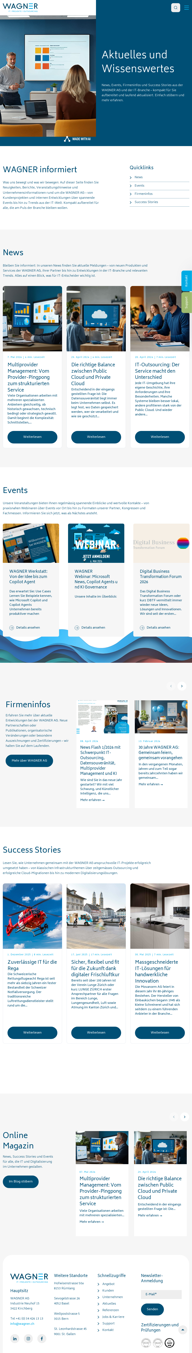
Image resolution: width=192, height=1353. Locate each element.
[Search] (175, 7)
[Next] (181, 686)
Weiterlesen (32, 437)
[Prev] (171, 686)
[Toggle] (186, 7)
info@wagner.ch (22, 1324)
